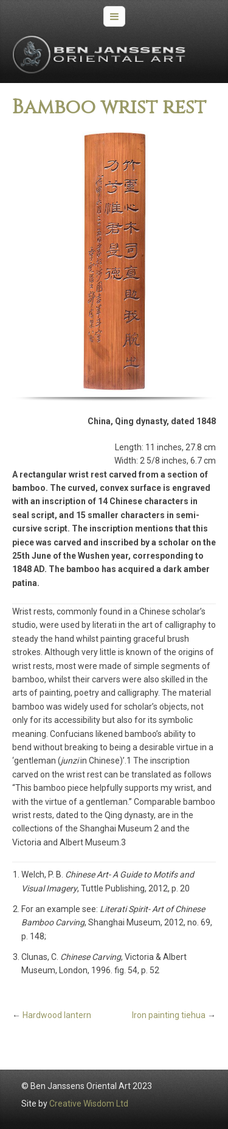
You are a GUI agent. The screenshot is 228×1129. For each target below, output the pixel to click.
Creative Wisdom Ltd (88, 1103)
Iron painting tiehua (169, 1015)
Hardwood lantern (56, 1015)
